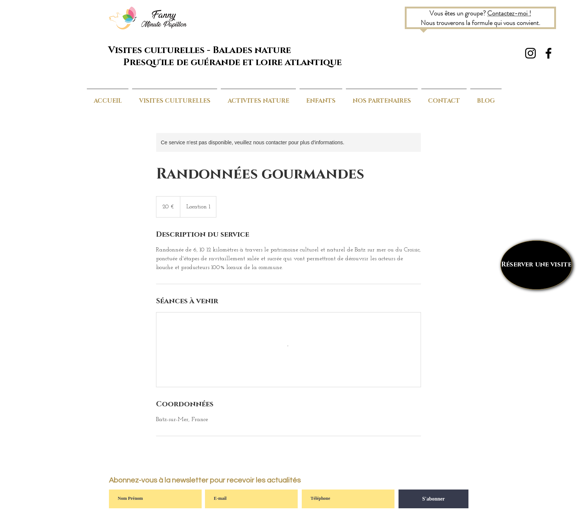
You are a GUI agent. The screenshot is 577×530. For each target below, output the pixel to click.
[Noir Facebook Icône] (548, 53)
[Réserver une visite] (536, 265)
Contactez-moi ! (509, 13)
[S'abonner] (433, 499)
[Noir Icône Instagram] (530, 53)
